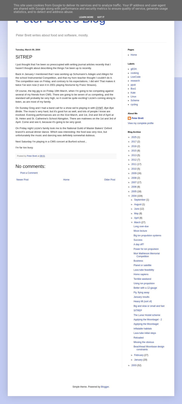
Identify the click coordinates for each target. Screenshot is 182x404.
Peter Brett (137, 118)
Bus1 (133, 88)
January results (141, 297)
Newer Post (22, 179)
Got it (100, 17)
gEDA (134, 69)
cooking (135, 73)
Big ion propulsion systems (147, 235)
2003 (134, 365)
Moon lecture (140, 231)
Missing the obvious (144, 342)
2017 (134, 141)
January (138, 359)
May (136, 213)
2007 (134, 182)
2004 (134, 196)
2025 (134, 137)
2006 (134, 186)
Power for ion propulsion (146, 249)
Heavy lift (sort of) (143, 301)
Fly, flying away (141, 292)
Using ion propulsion (144, 283)
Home (66, 179)
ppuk (133, 84)
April (136, 218)
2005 (134, 191)
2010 (134, 169)
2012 (134, 159)
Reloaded (138, 337)
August (138, 204)
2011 (134, 164)
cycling (134, 104)
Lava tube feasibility (144, 270)
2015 (134, 150)
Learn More (86, 17)
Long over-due (141, 226)
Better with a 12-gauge (145, 288)
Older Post (109, 179)
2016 (134, 146)
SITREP (138, 310)
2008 (134, 178)
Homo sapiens (141, 274)
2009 (134, 173)
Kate (133, 92)
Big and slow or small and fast (149, 306)
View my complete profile (141, 123)
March (137, 222)
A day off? (139, 244)
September (140, 199)
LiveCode (136, 77)
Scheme (135, 100)
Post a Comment (29, 173)
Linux (133, 96)
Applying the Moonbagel (146, 324)
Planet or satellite (142, 265)
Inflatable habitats (143, 328)
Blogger (105, 386)
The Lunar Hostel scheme (147, 315)
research (135, 80)
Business (138, 260)
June (137, 209)
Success (138, 240)
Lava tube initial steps (145, 333)
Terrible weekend (142, 279)
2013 (134, 155)
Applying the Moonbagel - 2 (148, 319)
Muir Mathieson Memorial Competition (147, 255)
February (139, 355)
